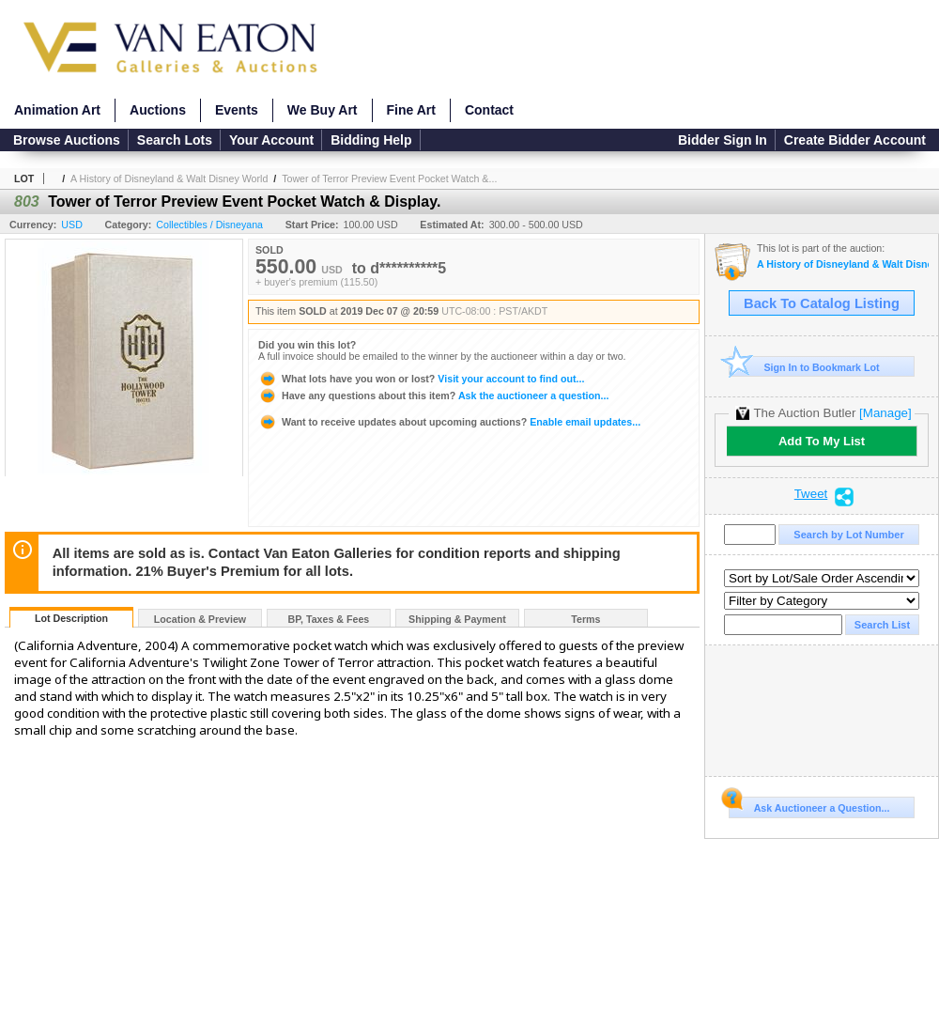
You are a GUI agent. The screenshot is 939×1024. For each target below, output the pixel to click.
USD (72, 224)
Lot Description (71, 618)
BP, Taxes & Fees (329, 619)
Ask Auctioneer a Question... (809, 805)
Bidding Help (371, 139)
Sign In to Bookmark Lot (804, 367)
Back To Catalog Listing (822, 303)
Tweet (811, 494)
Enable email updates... (449, 421)
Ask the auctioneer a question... (433, 395)
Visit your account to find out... (421, 378)
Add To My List (821, 441)
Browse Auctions (66, 139)
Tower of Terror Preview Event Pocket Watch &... (389, 178)
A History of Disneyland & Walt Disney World (169, 178)
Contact (489, 109)
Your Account (271, 139)
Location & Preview (200, 619)
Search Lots (174, 139)
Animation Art (57, 109)
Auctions (158, 109)
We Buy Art (322, 109)
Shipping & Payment (457, 619)
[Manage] (885, 413)
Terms (585, 619)
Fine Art (411, 109)
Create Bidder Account (855, 139)
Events (236, 109)
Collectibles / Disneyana (209, 224)
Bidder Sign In (722, 139)
